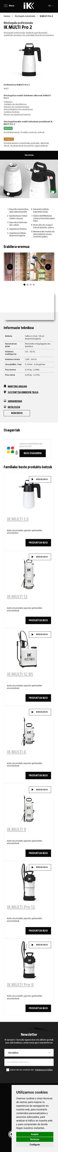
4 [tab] (34, 285)
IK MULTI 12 (17, 597)
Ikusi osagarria (33, 453)
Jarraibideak (13, 401)
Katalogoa (12, 406)
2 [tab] (27, 285)
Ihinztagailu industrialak (25, 16)
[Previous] (10, 267)
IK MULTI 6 (16, 752)
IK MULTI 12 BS (20, 674)
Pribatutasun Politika (44, 1070)
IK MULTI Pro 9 (20, 985)
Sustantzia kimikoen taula (21, 392)
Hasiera (7, 16)
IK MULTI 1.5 (18, 519)
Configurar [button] (35, 1144)
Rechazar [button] (34, 1139)
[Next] (48, 267)
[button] (51, 5)
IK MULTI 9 (16, 829)
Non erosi (17, 413)
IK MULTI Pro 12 (21, 907)
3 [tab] (31, 285)
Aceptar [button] (35, 1134)
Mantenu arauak (15, 386)
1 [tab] (24, 285)
